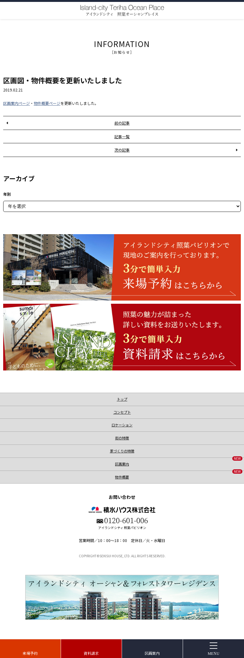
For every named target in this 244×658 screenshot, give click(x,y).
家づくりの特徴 (122, 450)
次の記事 (122, 150)
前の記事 (122, 122)
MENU (214, 653)
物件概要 (178, 475)
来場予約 (30, 653)
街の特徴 (122, 437)
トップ (122, 399)
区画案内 (152, 653)
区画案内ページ (16, 103)
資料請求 (91, 653)
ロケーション (122, 424)
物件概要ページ (47, 103)
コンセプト (122, 412)
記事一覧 (122, 136)
